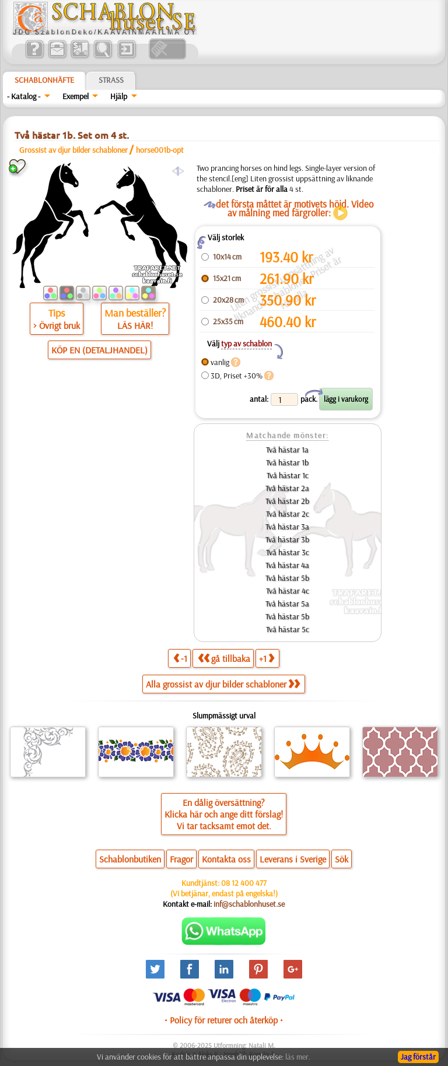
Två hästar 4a (287, 565)
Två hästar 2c (287, 514)
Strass (111, 80)
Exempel (75, 96)
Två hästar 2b (287, 501)
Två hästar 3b (287, 539)
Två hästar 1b (287, 462)
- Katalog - (23, 96)
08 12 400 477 (244, 883)
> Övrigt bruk (56, 325)
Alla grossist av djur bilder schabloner (223, 684)
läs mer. (297, 1056)
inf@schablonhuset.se (249, 904)
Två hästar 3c (287, 552)
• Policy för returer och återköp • (223, 1020)
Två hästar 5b (287, 578)
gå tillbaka (224, 658)
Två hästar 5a (287, 603)
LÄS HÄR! (135, 325)
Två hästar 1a (287, 449)
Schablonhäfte (44, 80)
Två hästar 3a (287, 526)
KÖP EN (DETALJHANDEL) (99, 350)
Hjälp (118, 96)
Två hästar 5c (287, 629)
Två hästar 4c (287, 590)
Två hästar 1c (288, 475)
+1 (266, 658)
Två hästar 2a (287, 488)
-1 (180, 658)
